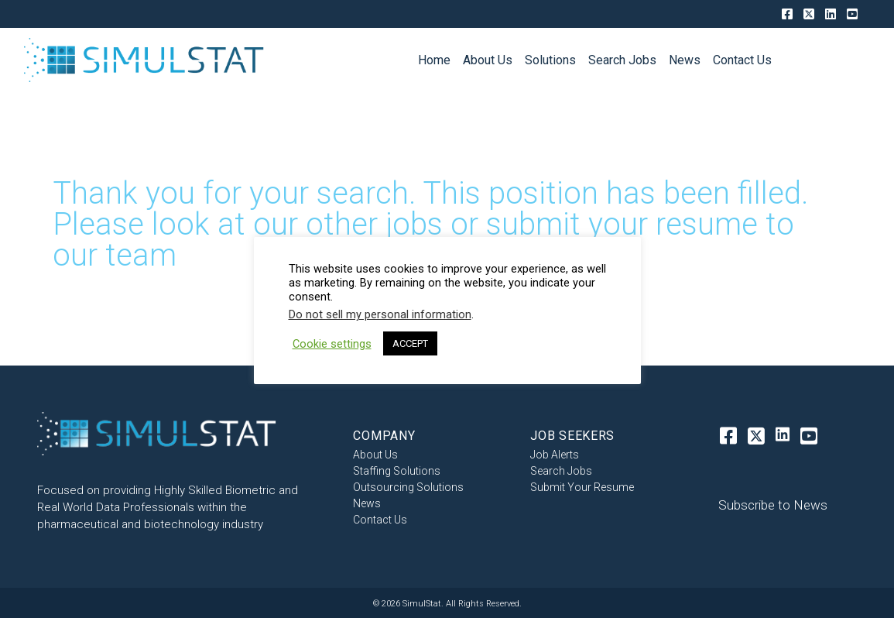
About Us (375, 454)
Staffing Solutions (396, 470)
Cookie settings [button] (332, 344)
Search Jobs (561, 470)
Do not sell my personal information (380, 314)
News (367, 503)
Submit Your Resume (582, 487)
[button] (769, 505)
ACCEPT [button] (410, 343)
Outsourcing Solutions (408, 487)
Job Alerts (554, 454)
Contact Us (380, 519)
